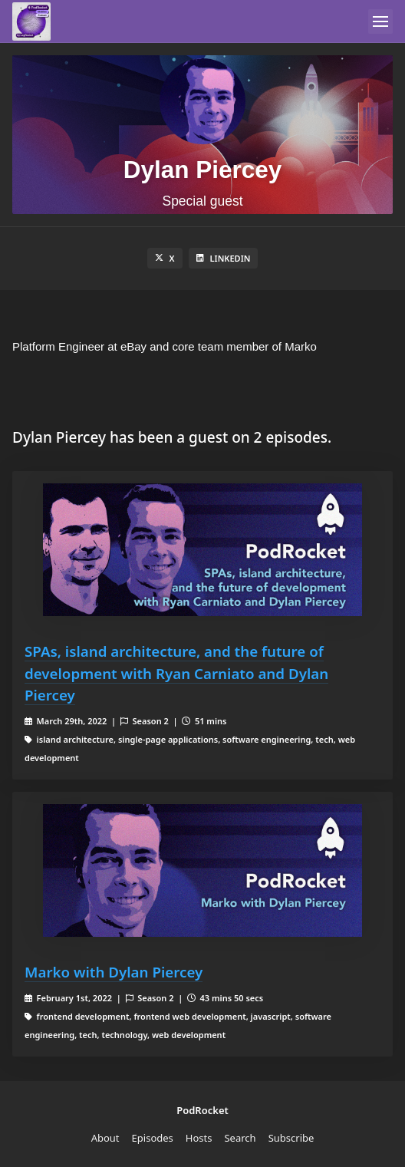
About (105, 1138)
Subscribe (291, 1138)
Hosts (199, 1138)
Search (239, 1138)
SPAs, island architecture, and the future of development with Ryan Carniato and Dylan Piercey (176, 672)
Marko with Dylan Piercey (113, 971)
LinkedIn (223, 258)
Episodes (152, 1138)
